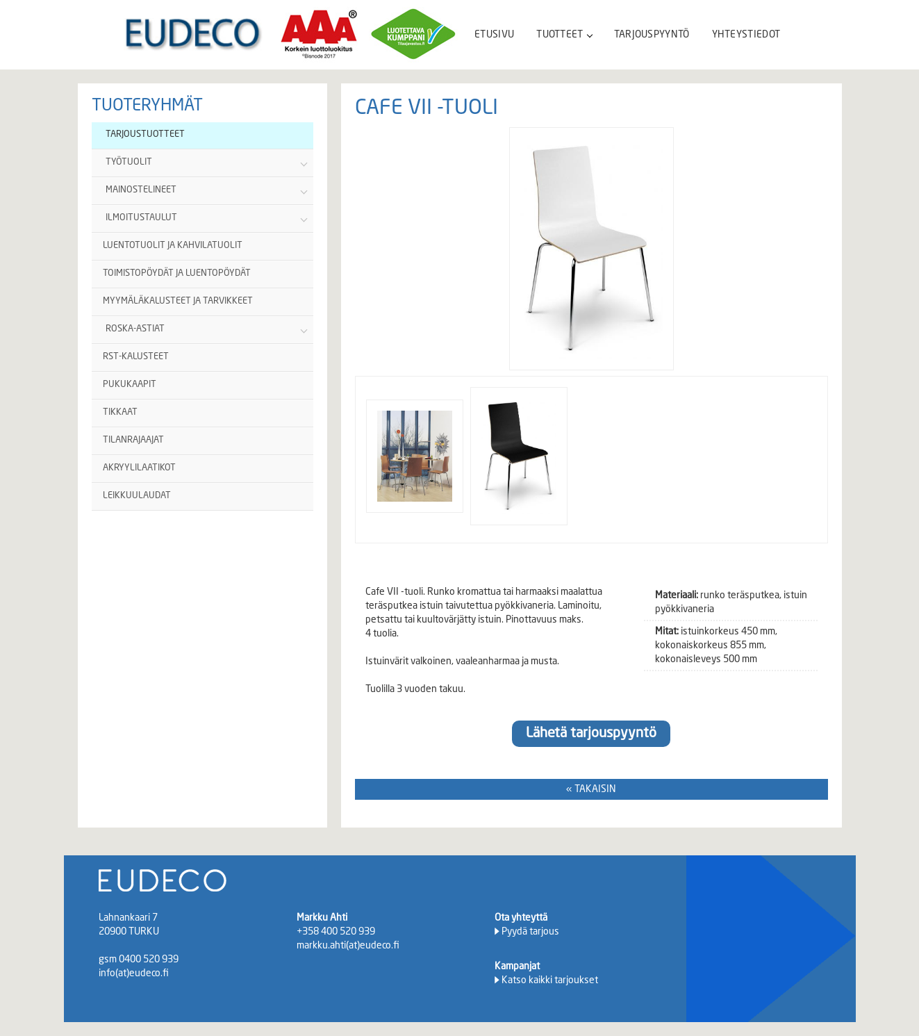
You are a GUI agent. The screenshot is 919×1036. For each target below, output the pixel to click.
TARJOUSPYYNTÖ (652, 35)
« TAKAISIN (591, 789)
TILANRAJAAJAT (133, 440)
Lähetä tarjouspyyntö (591, 734)
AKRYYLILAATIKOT (139, 467)
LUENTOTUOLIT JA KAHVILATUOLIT (172, 245)
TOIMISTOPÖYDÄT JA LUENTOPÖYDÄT (177, 273)
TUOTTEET (563, 35)
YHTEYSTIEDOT (746, 35)
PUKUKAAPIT (129, 384)
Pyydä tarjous (530, 932)
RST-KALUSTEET (136, 356)
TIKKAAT (120, 412)
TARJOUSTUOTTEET (145, 134)
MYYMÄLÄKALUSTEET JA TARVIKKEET (178, 301)
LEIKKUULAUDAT (137, 495)
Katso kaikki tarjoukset (550, 980)
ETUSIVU (494, 35)
